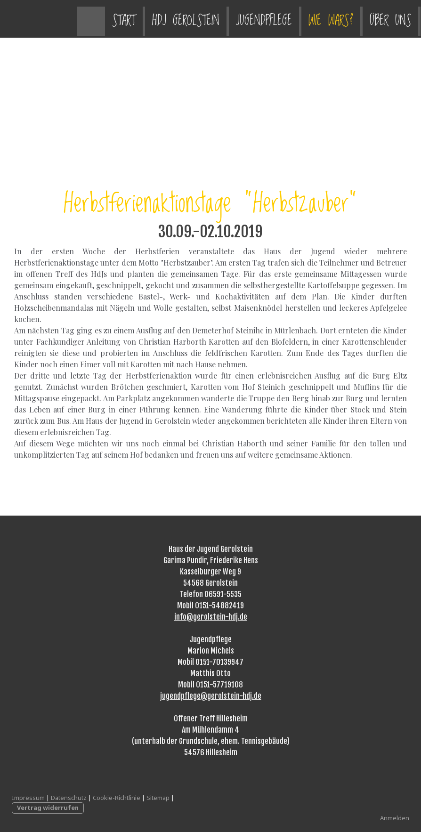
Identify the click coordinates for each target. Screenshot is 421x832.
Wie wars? (254, 18)
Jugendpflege (187, 18)
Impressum (28, 797)
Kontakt (368, 18)
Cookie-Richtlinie (116, 797)
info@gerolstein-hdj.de (210, 617)
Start (47, 18)
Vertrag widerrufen (48, 807)
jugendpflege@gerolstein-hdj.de (210, 696)
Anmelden (394, 818)
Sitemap (158, 797)
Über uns (313, 18)
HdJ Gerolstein (109, 18)
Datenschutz (69, 797)
